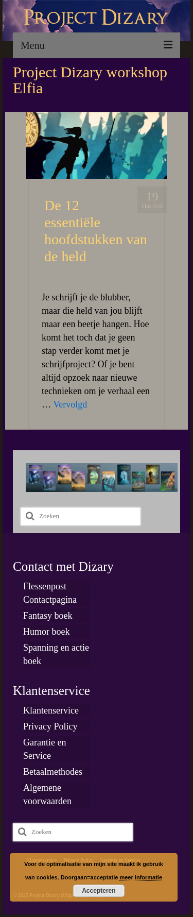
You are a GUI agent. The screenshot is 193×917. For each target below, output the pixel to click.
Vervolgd (70, 404)
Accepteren (98, 890)
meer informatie (140, 877)
